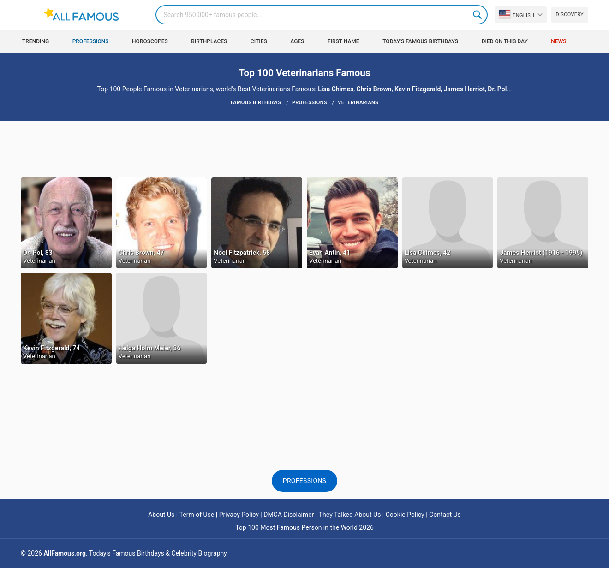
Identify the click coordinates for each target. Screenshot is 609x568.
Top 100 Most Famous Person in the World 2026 (304, 527)
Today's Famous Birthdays (420, 41)
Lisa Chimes (335, 89)
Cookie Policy (405, 514)
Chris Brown (374, 89)
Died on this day (505, 41)
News (558, 41)
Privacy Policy (239, 514)
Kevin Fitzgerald (417, 89)
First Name (343, 41)
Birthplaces (209, 41)
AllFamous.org (64, 553)
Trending (35, 41)
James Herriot (464, 89)
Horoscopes (150, 41)
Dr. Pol (497, 89)
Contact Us (445, 514)
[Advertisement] (304, 148)
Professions (90, 41)
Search (478, 14)
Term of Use (197, 514)
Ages (297, 41)
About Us (161, 514)
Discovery (570, 15)
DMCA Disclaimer (288, 514)
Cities (259, 41)
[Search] (321, 14)
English (516, 14)
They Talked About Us (350, 514)
